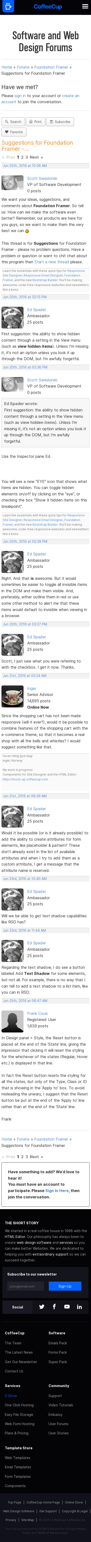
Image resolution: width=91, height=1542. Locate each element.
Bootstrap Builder (45, 280)
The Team (13, 1343)
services (66, 1242)
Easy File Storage (19, 1414)
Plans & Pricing (16, 1433)
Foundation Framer (51, 67)
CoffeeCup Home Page (43, 1502)
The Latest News (19, 1352)
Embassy (56, 1414)
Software (57, 1333)
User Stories (59, 1433)
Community (59, 1386)
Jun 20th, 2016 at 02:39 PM (25, 541)
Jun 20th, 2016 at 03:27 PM (25, 624)
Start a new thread (51, 261)
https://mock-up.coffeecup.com (25, 779)
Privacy (11, 1520)
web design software (34, 1242)
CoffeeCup (15, 1333)
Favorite (14, 132)
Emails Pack (58, 1343)
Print (35, 122)
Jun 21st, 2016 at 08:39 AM (25, 796)
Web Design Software (18, 1511)
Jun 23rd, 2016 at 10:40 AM (25, 879)
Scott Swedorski (42, 178)
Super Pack (58, 1362)
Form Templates (18, 1476)
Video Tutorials (61, 1405)
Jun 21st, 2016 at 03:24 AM (24, 676)
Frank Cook (37, 1013)
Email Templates (18, 1467)
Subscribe (60, 122)
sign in (21, 95)
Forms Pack (58, 1352)
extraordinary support (50, 1254)
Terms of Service (48, 1532)
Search (13, 122)
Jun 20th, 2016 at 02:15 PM (25, 297)
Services (12, 1386)
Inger (31, 688)
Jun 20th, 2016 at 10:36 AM (25, 166)
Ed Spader (36, 309)
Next (34, 157)
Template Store (19, 1448)
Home (6, 67)
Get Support (48, 1511)
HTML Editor (15, 1237)
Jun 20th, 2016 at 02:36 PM (25, 367)
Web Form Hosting (19, 1424)
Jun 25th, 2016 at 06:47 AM (25, 1001)
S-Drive (11, 1396)
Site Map (27, 1520)
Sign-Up (65, 1286)
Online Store (74, 1502)
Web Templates (17, 1458)
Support (55, 1396)
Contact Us (14, 1371)
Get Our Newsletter (21, 1362)
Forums (23, 67)
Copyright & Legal (75, 1511)
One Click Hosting (19, 1405)
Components (15, 1486)
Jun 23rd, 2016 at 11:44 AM (24, 930)
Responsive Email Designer (43, 275)
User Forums (58, 1424)
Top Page (14, 1502)
